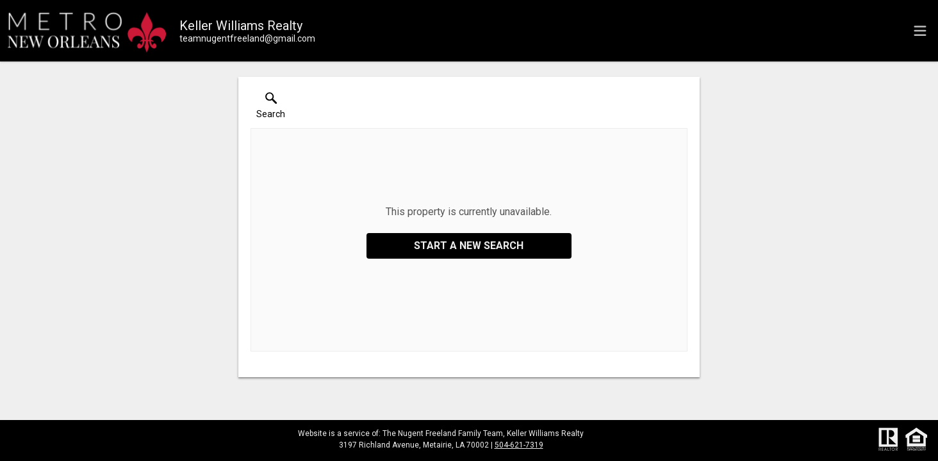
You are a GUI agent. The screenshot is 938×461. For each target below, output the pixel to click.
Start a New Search (468, 245)
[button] (270, 108)
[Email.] (247, 38)
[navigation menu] (920, 30)
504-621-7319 (519, 445)
